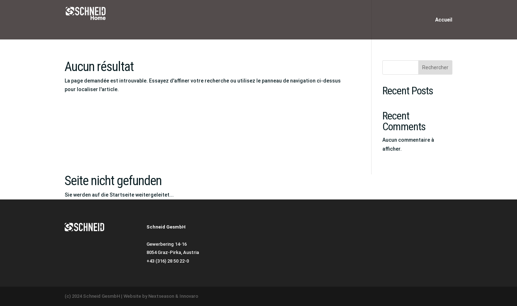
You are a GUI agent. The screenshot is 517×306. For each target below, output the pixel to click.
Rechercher (435, 67)
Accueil (443, 20)
